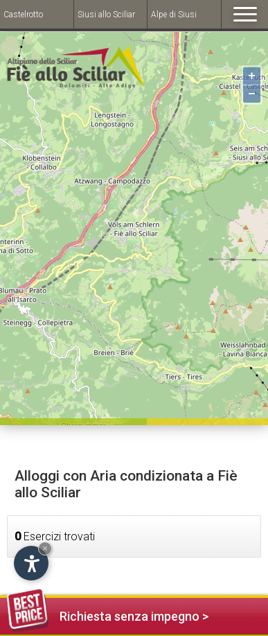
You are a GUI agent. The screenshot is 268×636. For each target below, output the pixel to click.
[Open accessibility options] (31, 563)
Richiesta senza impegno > (107, 614)
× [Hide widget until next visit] (45, 548)
